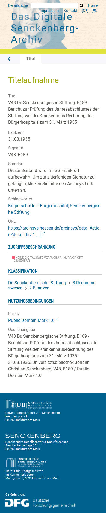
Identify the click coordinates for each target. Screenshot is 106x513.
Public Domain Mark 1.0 (31, 320)
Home (93, 5)
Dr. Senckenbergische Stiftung (37, 282)
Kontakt (70, 10)
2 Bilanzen (39, 288)
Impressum (49, 10)
